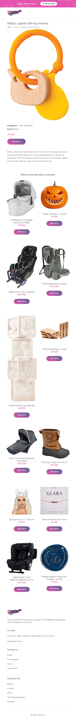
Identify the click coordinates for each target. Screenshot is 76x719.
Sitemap (10, 702)
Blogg (9, 684)
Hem (9, 27)
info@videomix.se (14, 641)
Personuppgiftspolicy (16, 697)
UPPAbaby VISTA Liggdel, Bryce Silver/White (22, 221)
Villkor (9, 693)
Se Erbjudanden (48, 4)
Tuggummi (28, 125)
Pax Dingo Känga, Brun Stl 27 (54, 462)
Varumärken (12, 668)
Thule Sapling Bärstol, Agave (54, 284)
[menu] (67, 13)
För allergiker (13, 659)
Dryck (9, 655)
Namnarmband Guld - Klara (54, 519)
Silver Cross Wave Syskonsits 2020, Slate (22, 459)
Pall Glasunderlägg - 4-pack (54, 349)
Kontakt (10, 688)
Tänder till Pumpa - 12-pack (54, 214)
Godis (20, 125)
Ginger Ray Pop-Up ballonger (22, 405)
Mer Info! (16, 141)
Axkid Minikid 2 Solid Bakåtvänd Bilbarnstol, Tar (21, 578)
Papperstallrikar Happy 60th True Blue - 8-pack (54, 577)
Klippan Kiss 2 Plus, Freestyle (21, 292)
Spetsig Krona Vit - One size (21, 519)
